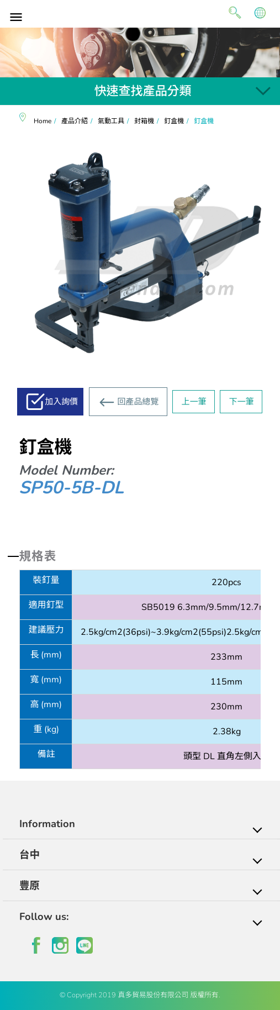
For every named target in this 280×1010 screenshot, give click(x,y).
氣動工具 (111, 121)
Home (42, 121)
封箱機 (144, 121)
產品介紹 (74, 121)
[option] (140, 52)
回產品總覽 (138, 401)
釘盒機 (174, 121)
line (84, 945)
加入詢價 (61, 401)
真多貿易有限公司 (140, 12)
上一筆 (193, 401)
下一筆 (241, 401)
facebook (36, 945)
